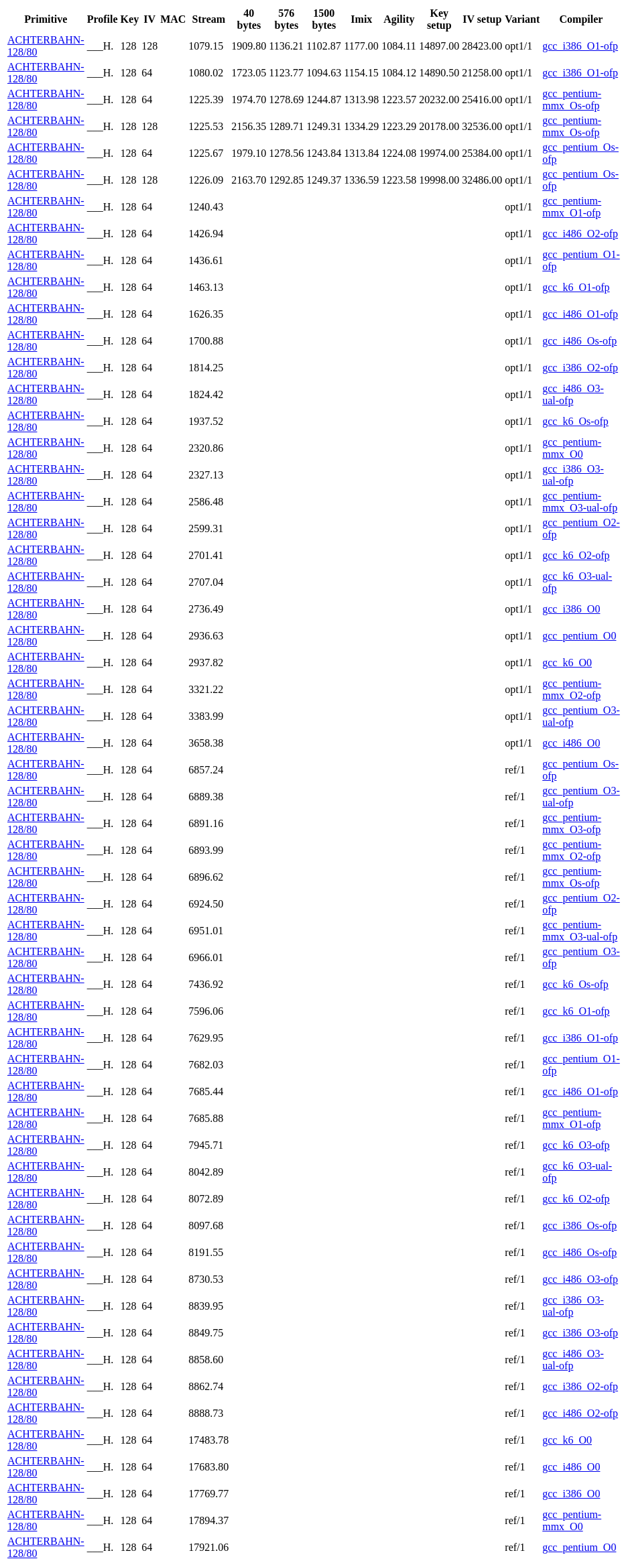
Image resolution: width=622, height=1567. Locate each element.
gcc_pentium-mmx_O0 (571, 448)
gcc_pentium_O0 (579, 635)
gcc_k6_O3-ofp (575, 1145)
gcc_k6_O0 (567, 662)
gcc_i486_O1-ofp (580, 314)
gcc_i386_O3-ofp (580, 1332)
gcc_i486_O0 (571, 743)
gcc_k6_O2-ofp (575, 555)
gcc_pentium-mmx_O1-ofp (571, 206)
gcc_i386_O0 (571, 609)
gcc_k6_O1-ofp (575, 287)
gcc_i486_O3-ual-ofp (573, 394)
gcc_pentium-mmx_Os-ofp (571, 99)
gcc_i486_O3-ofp (580, 1279)
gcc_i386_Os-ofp (579, 1225)
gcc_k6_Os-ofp (575, 421)
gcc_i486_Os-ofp (579, 341)
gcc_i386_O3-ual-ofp (573, 475)
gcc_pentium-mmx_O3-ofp (571, 823)
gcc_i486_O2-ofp (580, 233)
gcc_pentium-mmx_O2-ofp (571, 689)
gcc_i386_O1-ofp (580, 46)
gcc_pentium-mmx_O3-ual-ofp (579, 501)
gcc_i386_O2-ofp (580, 367)
